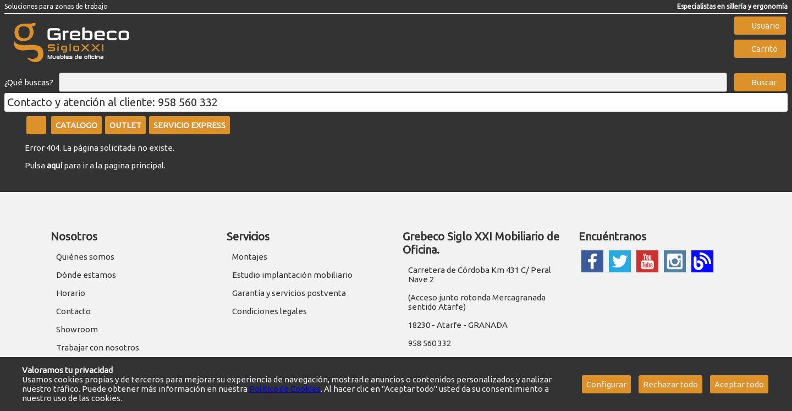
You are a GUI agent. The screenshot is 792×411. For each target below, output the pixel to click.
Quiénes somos (85, 256)
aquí (54, 165)
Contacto (73, 311)
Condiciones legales (269, 311)
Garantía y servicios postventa (289, 293)
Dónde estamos (86, 275)
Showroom (77, 329)
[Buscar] (393, 82)
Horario (70, 293)
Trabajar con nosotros (97, 347)
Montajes (249, 256)
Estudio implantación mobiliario (292, 275)
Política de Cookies (285, 388)
